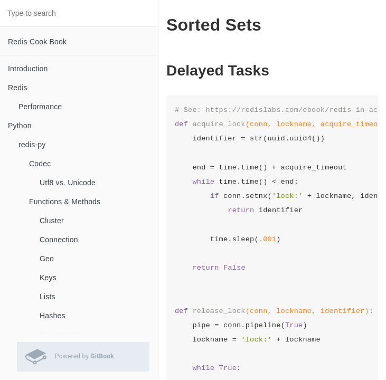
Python (20, 125)
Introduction (28, 68)
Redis (17, 87)
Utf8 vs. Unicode (68, 182)
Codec (40, 163)
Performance (40, 106)
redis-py (31, 144)
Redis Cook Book (37, 41)
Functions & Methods (64, 201)
